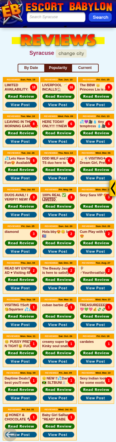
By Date (31, 68)
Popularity (58, 68)
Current (85, 68)
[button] (21, 96)
